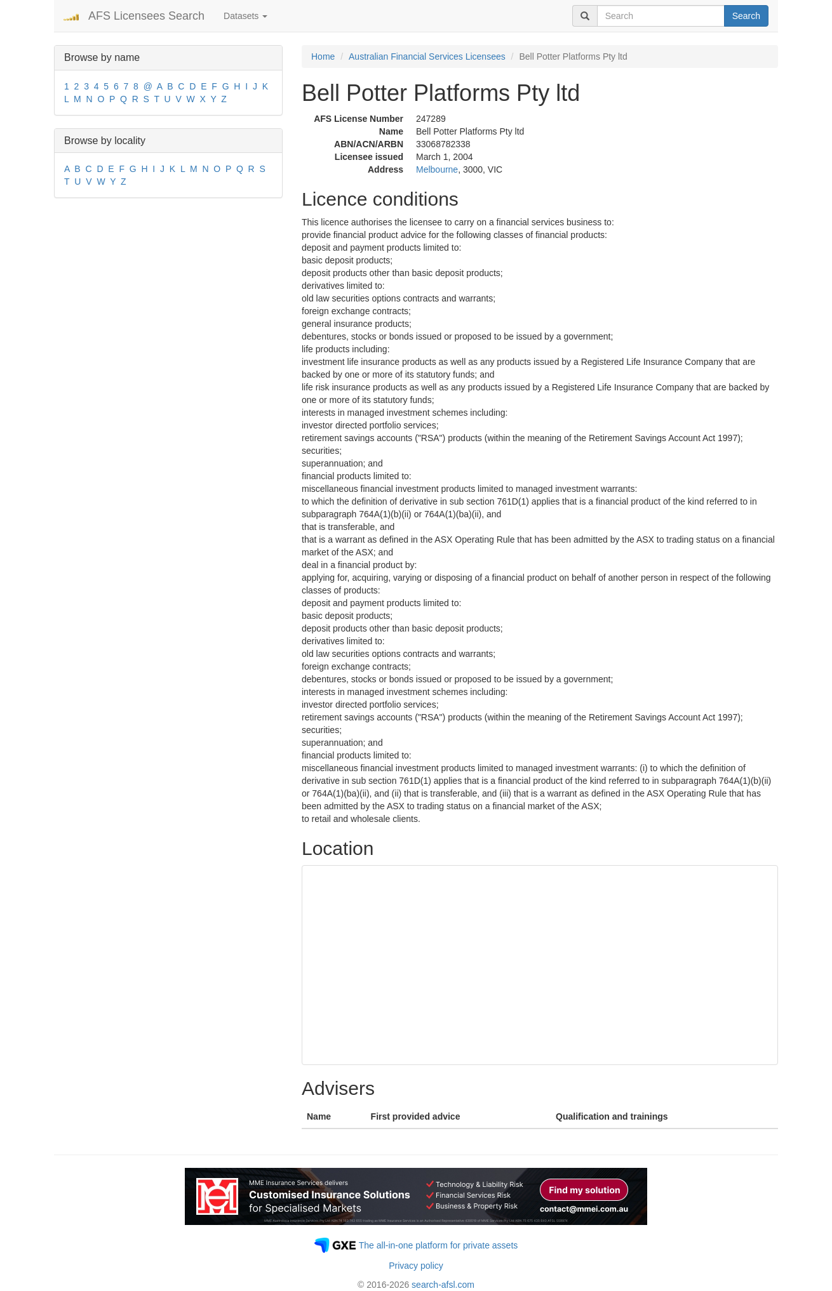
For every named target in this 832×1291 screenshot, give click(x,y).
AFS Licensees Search (146, 16)
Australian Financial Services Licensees (427, 56)
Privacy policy (416, 1266)
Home (323, 56)
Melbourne (437, 169)
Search (746, 16)
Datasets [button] (245, 16)
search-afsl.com (443, 1285)
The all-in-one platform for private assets (438, 1245)
